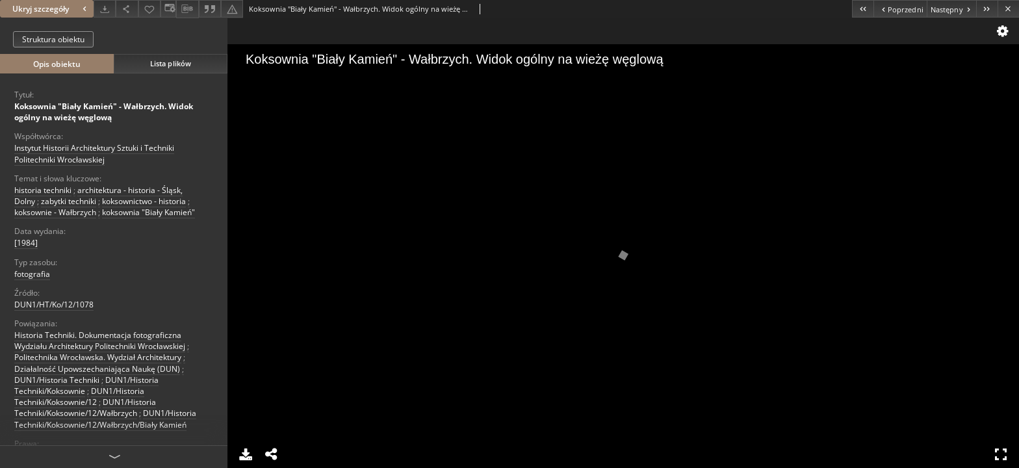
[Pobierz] (105, 9)
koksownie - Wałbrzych (55, 212)
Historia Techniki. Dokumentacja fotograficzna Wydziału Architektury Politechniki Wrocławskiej (99, 341)
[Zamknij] (1008, 9)
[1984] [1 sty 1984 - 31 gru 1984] (26, 242)
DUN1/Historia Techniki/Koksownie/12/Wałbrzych (85, 407)
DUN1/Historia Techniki (56, 379)
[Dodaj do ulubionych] (149, 9)
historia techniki (42, 190)
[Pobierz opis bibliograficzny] (187, 9)
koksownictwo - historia (144, 201)
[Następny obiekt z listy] (951, 9)
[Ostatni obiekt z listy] (987, 9)
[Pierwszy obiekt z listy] (862, 9)
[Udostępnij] (127, 9)
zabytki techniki (68, 201)
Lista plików (170, 63)
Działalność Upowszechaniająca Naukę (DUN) (97, 368)
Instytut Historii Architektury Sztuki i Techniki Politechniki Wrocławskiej (94, 153)
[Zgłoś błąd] (232, 9)
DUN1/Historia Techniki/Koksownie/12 (79, 396)
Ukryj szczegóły (51, 8)
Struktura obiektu (53, 39)
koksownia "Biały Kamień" (148, 212)
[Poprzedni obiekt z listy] (899, 9)
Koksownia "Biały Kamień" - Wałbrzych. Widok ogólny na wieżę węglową (103, 112)
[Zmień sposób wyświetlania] (168, 9)
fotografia (32, 274)
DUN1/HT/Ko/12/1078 (54, 304)
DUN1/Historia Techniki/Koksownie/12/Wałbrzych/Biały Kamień (105, 419)
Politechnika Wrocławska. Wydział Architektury (97, 357)
